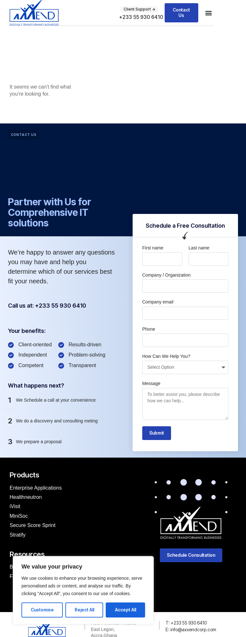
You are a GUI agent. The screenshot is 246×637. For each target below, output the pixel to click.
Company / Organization (166, 275)
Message (151, 383)
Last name (199, 247)
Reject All (84, 609)
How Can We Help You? (166, 356)
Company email (157, 301)
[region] (83, 590)
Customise (42, 609)
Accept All (125, 609)
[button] (208, 13)
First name (152, 247)
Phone (148, 329)
